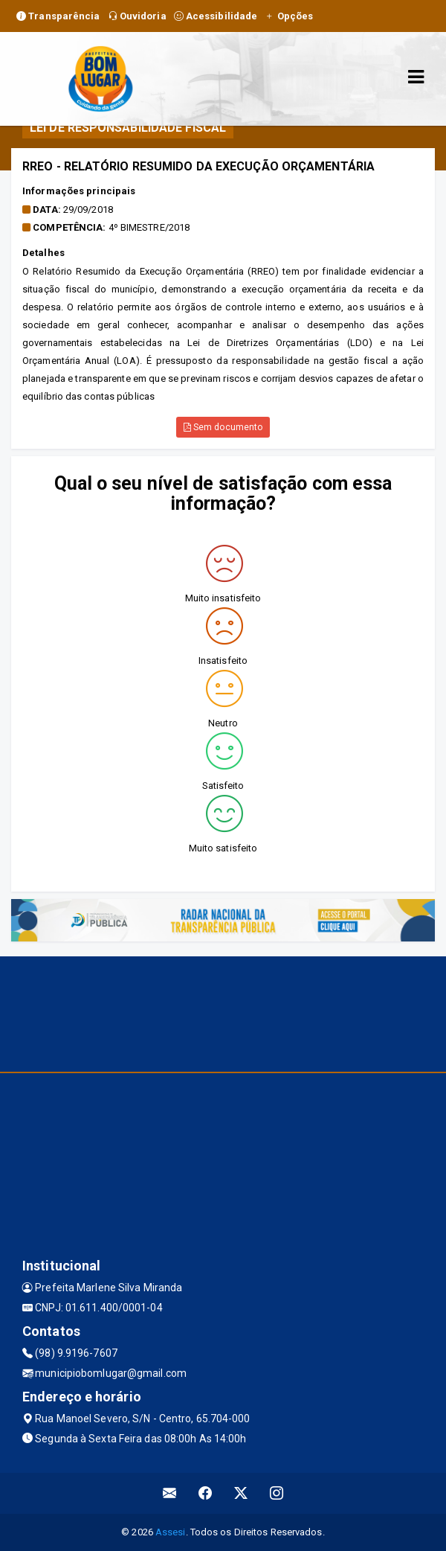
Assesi (170, 1532)
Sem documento (223, 427)
